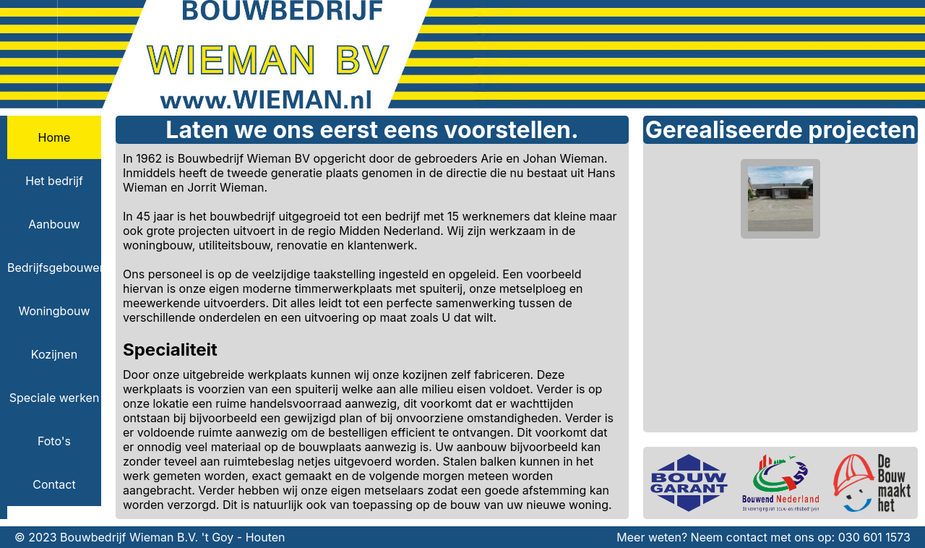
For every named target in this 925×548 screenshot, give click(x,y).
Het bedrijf (54, 181)
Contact (54, 484)
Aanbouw (53, 224)
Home (54, 137)
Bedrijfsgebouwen (54, 267)
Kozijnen (54, 354)
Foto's (54, 441)
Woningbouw (54, 311)
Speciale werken (54, 397)
